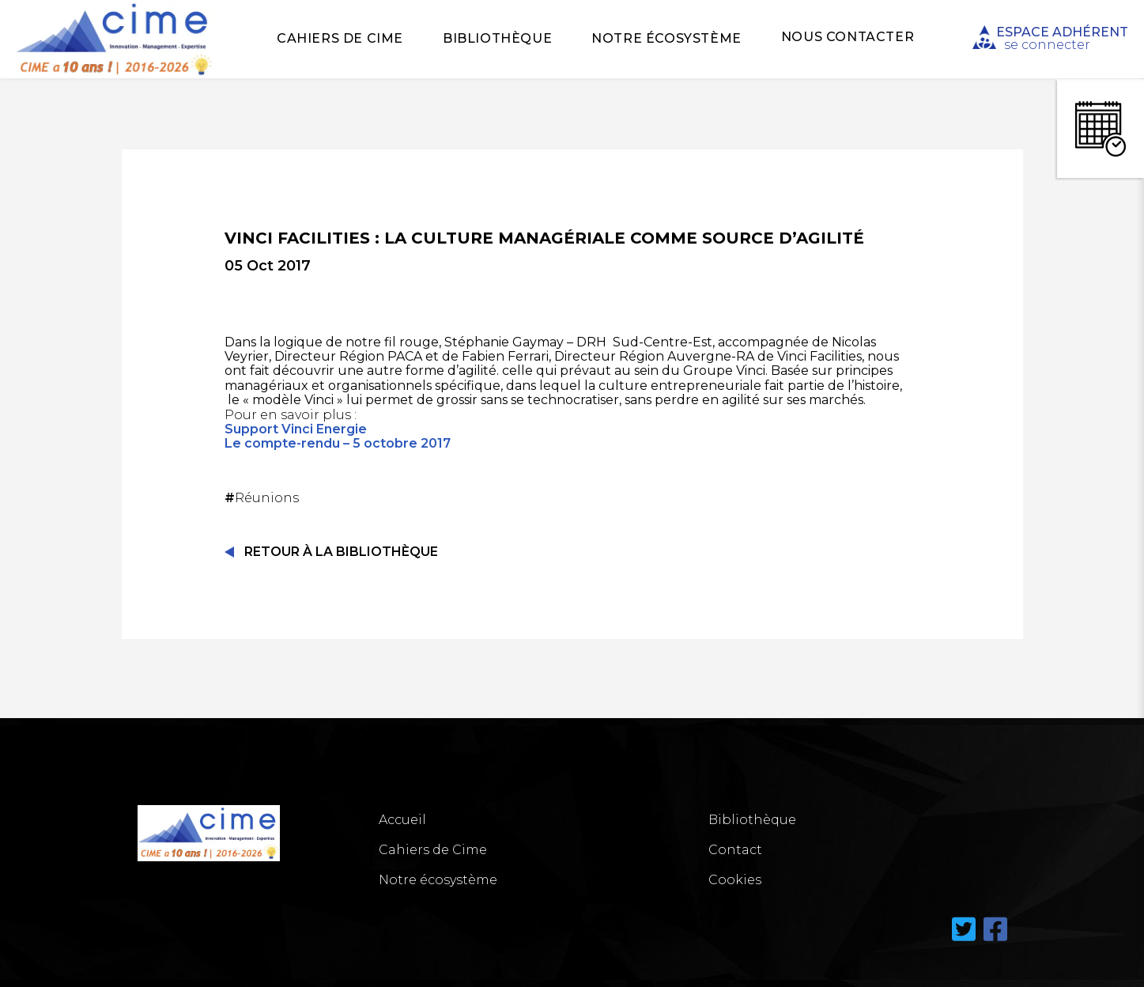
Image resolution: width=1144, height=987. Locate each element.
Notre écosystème (666, 38)
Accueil (402, 819)
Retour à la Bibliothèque (341, 551)
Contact (735, 849)
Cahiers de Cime (340, 38)
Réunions (263, 497)
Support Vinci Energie (296, 429)
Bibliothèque (497, 38)
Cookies (734, 879)
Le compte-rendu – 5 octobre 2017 (338, 443)
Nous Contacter (847, 36)
